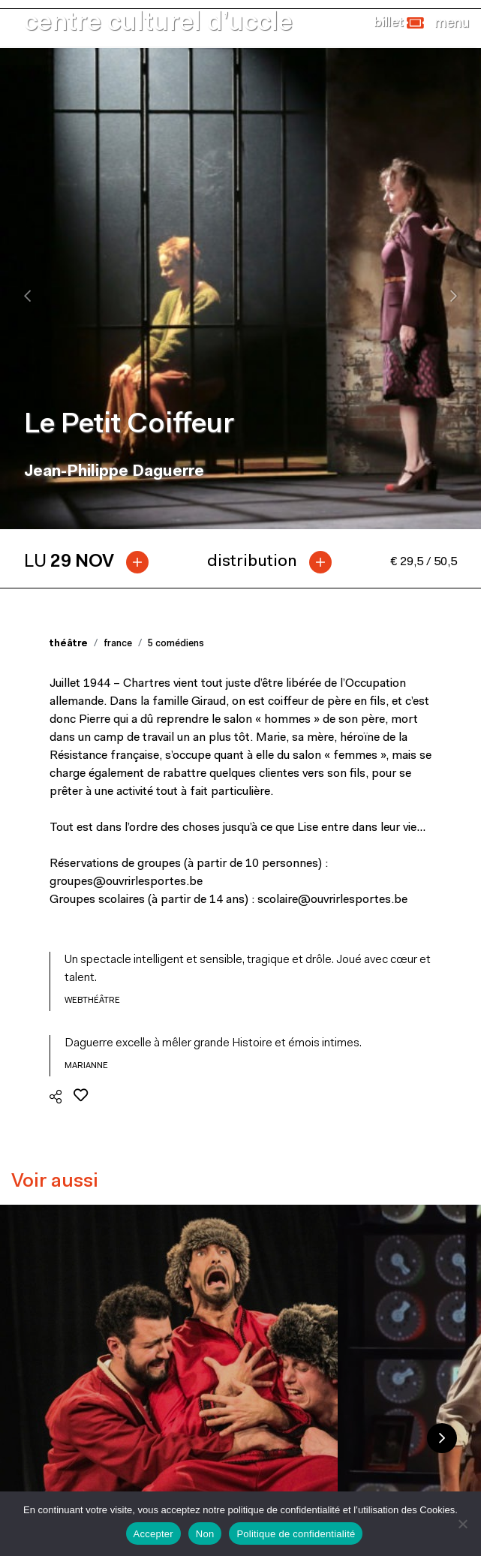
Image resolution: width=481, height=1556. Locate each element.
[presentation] (27, 296)
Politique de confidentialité (295, 1533)
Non (205, 1533)
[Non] (462, 1523)
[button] (399, 23)
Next (442, 1438)
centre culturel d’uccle (158, 24)
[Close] (451, 23)
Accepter (153, 1533)
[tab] (92, 562)
